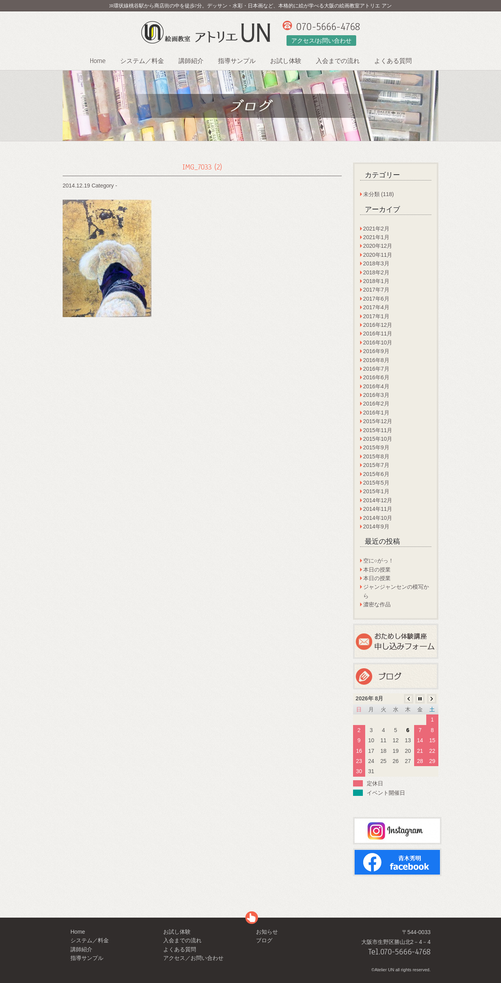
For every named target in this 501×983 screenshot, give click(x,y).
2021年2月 (376, 228)
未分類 (371, 194)
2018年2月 (376, 272)
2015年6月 (376, 474)
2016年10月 (378, 342)
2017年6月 (376, 299)
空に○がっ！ (378, 560)
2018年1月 (376, 281)
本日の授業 (377, 569)
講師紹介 (191, 61)
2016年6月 (376, 377)
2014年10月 (378, 518)
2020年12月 (378, 246)
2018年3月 (376, 263)
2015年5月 (376, 483)
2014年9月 (376, 526)
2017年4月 (376, 307)
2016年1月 (376, 412)
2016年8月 (376, 360)
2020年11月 (378, 255)
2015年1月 (376, 491)
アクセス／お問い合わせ (193, 958)
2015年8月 (376, 456)
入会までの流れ (338, 61)
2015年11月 (378, 430)
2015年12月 (378, 421)
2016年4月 (376, 386)
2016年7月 (376, 369)
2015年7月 (376, 465)
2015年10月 (378, 439)
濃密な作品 (377, 604)
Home (98, 60)
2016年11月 (378, 333)
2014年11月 (378, 509)
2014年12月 (378, 500)
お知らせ (267, 932)
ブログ (264, 940)
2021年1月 (376, 237)
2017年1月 (376, 316)
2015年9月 (376, 447)
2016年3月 (376, 395)
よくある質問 (393, 61)
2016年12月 (378, 325)
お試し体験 (285, 61)
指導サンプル (237, 61)
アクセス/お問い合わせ (321, 40)
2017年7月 (376, 290)
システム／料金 (142, 61)
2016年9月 (376, 351)
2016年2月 (376, 403)
